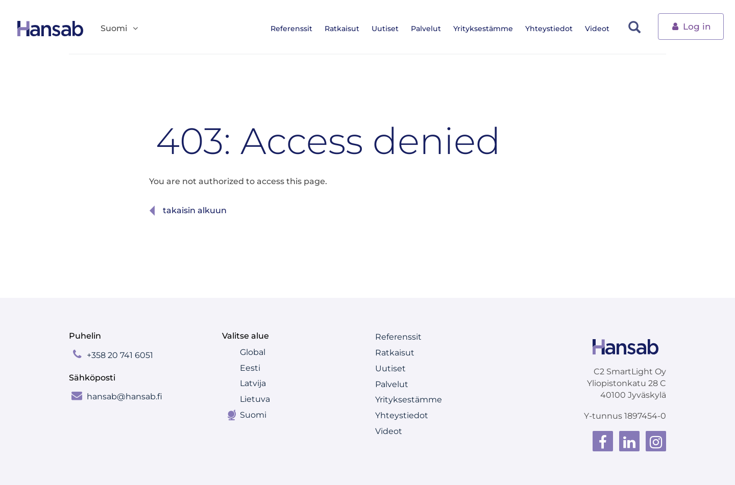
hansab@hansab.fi (124, 396)
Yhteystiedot (552, 28)
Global (252, 352)
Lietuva (255, 399)
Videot (601, 28)
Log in (691, 26)
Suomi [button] (120, 29)
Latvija (253, 383)
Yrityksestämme (487, 28)
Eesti (250, 368)
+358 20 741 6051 (120, 355)
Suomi (253, 415)
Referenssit (295, 28)
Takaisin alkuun (195, 210)
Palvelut (429, 28)
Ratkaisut (345, 28)
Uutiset (388, 28)
